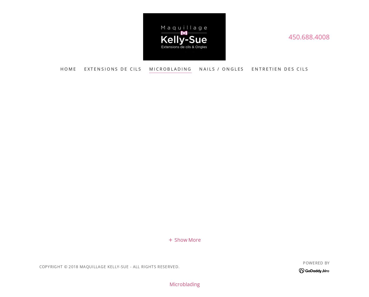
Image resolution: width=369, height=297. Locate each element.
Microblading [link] (170, 69)
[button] (184, 239)
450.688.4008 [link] (309, 36)
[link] (184, 36)
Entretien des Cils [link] (280, 69)
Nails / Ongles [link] (221, 69)
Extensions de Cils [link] (113, 69)
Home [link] (68, 69)
